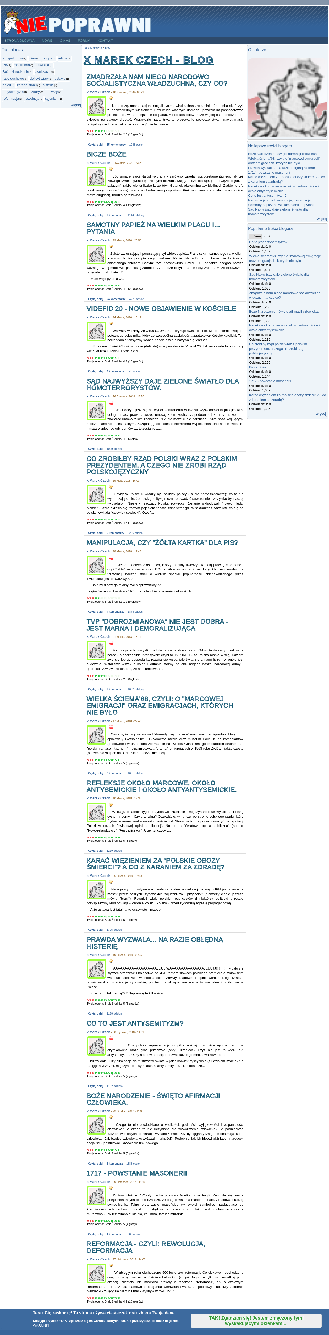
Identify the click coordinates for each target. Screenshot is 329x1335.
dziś (267, 236)
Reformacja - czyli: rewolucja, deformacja (146, 1247)
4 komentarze (115, 371)
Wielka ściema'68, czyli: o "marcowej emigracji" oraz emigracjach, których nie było (160, 705)
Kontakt (105, 40)
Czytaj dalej (95, 144)
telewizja (52, 92)
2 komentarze (115, 215)
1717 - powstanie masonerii (137, 1173)
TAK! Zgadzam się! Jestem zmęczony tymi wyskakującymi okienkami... (256, 1320)
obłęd (7, 85)
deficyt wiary (39, 78)
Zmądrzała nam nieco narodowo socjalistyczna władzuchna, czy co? (157, 80)
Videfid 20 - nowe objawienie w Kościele (161, 308)
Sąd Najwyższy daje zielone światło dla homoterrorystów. (163, 384)
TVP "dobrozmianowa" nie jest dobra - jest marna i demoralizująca (157, 625)
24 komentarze (116, 299)
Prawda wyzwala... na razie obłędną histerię (155, 943)
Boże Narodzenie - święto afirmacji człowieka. (153, 1099)
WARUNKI (41, 1325)
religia (62, 58)
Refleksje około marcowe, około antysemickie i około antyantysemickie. (162, 786)
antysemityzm (13, 92)
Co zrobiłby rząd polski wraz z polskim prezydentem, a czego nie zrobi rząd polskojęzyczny (162, 465)
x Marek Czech (98, 92)
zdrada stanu (27, 85)
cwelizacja (43, 72)
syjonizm (51, 99)
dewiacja (42, 65)
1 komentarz (115, 1163)
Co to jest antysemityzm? (135, 1023)
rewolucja (32, 99)
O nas (65, 40)
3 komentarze (115, 773)
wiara (33, 58)
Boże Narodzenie (16, 72)
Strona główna (19, 40)
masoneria (22, 65)
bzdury (35, 92)
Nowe (47, 40)
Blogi (108, 47)
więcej (76, 105)
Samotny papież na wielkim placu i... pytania (153, 228)
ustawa (60, 78)
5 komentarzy (115, 532)
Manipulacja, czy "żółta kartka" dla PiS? (162, 542)
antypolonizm (13, 58)
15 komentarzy (116, 144)
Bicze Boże (107, 154)
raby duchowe (13, 78)
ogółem (255, 236)
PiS (5, 65)
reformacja (11, 99)
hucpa (47, 58)
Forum (84, 40)
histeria (48, 85)
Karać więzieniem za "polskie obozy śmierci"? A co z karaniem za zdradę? (156, 864)
